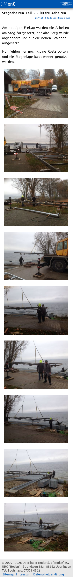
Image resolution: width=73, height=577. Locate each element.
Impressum (23, 574)
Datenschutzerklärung (48, 574)
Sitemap (8, 574)
